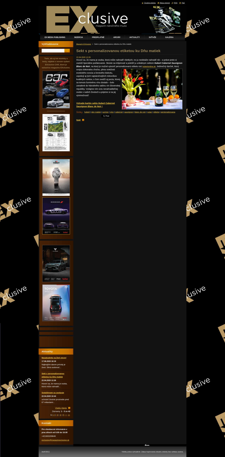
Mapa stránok (165, 3)
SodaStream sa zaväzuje (53, 393)
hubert (87, 112)
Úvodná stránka (150, 3)
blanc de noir (140, 112)
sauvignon (128, 112)
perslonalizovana (168, 112)
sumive (105, 112)
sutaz (149, 112)
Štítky (79, 112)
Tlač (183, 3)
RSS (175, 3)
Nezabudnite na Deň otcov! (54, 358)
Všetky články (61, 408)
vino (112, 112)
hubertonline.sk (149, 66)
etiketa (156, 112)
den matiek (96, 112)
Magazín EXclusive (83, 44)
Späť (78, 120)
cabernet (119, 112)
